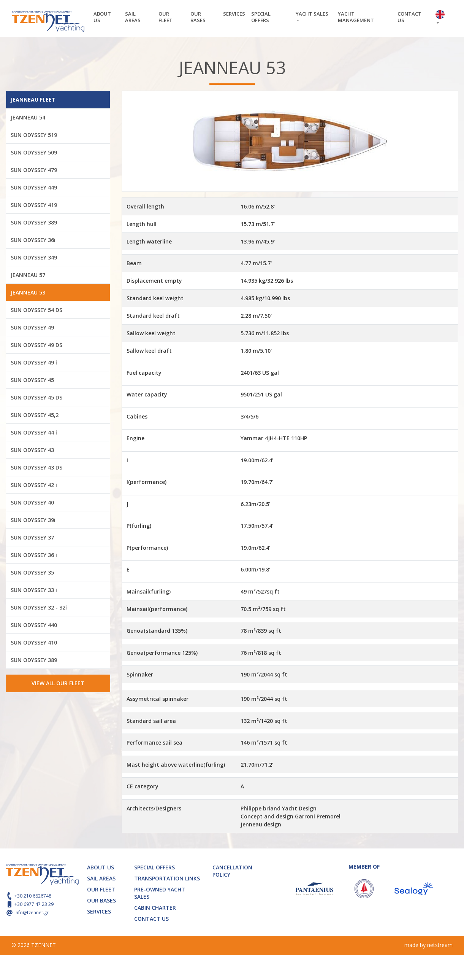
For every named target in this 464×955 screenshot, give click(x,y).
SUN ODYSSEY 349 (34, 257)
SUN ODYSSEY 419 (34, 205)
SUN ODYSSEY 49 (32, 327)
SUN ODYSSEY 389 (34, 222)
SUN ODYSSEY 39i (33, 520)
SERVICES (234, 13)
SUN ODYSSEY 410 (34, 642)
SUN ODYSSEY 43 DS (36, 467)
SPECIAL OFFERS (261, 17)
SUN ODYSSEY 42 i (34, 485)
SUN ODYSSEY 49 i (34, 362)
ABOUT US (102, 17)
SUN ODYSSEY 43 (32, 450)
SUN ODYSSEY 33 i (34, 590)
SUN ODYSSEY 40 (32, 502)
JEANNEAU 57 (28, 275)
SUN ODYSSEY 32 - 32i (39, 607)
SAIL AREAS (133, 17)
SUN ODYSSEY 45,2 (35, 415)
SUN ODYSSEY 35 (32, 572)
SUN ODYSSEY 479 (34, 169)
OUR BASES (198, 17)
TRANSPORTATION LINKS (167, 878)
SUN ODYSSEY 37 (32, 537)
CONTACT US (409, 17)
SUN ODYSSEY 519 (34, 134)
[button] (442, 18)
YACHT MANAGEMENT (356, 17)
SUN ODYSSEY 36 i (34, 555)
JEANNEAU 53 (28, 292)
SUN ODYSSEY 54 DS (36, 310)
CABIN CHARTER (155, 907)
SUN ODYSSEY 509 (34, 152)
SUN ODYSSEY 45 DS (36, 397)
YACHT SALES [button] (312, 13)
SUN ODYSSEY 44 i (34, 432)
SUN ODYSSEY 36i (33, 240)
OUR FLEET (165, 17)
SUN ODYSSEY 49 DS (36, 345)
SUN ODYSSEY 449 (34, 187)
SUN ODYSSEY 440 (34, 625)
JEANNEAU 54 (28, 117)
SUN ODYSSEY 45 (32, 380)
